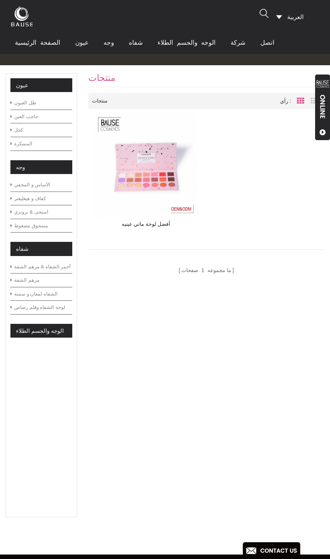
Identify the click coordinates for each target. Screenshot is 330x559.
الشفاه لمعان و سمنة (34, 294)
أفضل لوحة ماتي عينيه (146, 224)
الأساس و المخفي (30, 184)
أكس (117, 501)
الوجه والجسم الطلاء (187, 42)
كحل (16, 130)
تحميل (118, 468)
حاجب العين (24, 116)
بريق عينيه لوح (178, 504)
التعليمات (122, 433)
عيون (82, 42)
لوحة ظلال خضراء (182, 421)
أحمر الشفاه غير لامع (186, 527)
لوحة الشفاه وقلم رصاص (37, 307)
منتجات (120, 421)
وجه (109, 42)
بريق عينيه (172, 516)
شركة (238, 42)
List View (314, 101)
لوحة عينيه (173, 433)
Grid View (300, 101)
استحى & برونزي (29, 212)
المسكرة (21, 143)
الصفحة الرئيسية (37, 42)
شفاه (136, 42)
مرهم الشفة (24, 280)
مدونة (118, 445)
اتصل (267, 42)
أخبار (117, 456)
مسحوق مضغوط (29, 225)
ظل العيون (23, 102)
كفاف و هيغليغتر (28, 198)
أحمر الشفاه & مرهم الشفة (40, 266)
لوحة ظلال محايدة (182, 445)
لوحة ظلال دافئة (180, 492)
